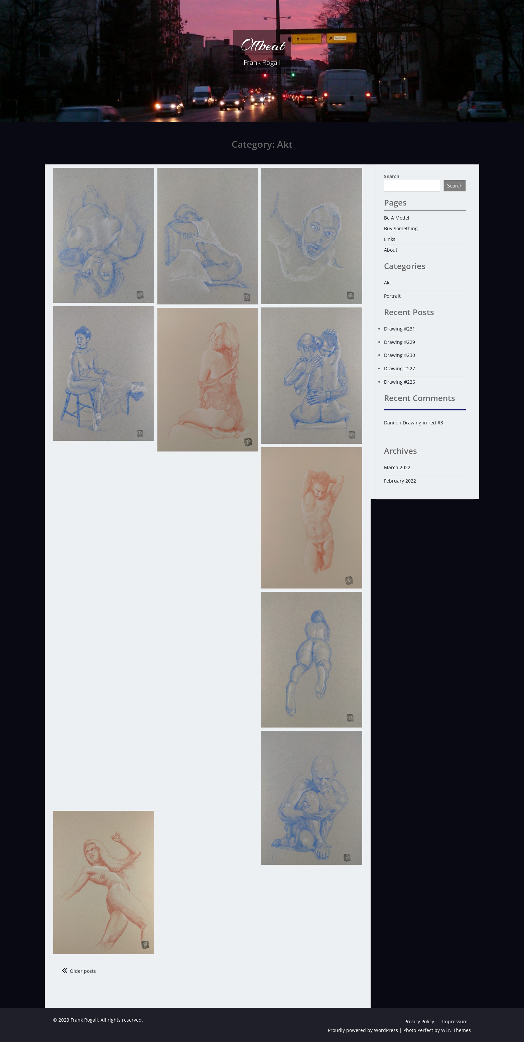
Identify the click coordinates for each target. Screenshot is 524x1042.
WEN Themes (456, 1030)
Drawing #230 (399, 355)
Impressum (455, 1021)
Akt (387, 282)
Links (389, 239)
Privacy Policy (419, 1021)
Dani (389, 422)
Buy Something (401, 228)
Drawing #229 (399, 342)
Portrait (392, 296)
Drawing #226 (399, 382)
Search (391, 176)
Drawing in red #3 (423, 422)
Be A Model (396, 218)
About (390, 250)
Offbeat (262, 45)
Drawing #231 (399, 328)
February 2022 (400, 481)
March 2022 (397, 467)
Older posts (83, 971)
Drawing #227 (399, 368)
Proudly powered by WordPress (363, 1030)
